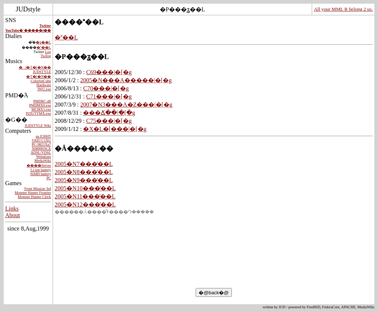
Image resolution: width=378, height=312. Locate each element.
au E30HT (43, 136)
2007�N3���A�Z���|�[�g (126, 104)
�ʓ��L (43, 42)
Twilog (46, 56)
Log (48, 52)
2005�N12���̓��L (85, 204)
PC (49, 178)
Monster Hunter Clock (34, 197)
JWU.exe (44, 89)
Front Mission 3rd (37, 189)
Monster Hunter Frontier (33, 193)
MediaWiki (42, 161)
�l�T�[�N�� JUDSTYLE (35, 69)
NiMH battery (40, 174)
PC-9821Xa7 (41, 144)
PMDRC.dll (42, 101)
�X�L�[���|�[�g (114, 129)
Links (11, 208)
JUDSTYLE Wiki (38, 126)
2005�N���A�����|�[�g (126, 80)
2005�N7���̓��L (84, 164)
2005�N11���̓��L (85, 196)
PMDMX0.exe (40, 105)
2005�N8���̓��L (84, 172)
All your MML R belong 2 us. (343, 9)
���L (44, 47)
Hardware (44, 85)
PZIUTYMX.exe (38, 113)
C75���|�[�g (108, 121)
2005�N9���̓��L (84, 180)
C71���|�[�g (108, 96)
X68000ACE (41, 148)
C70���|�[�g (105, 88)
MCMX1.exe (41, 109)
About (12, 215)
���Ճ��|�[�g (109, 113)
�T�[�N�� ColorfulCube (38, 78)
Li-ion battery (41, 170)
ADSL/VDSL (41, 152)
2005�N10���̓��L (85, 188)
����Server (39, 165)
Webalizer (43, 157)
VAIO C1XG (41, 140)
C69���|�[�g (108, 72)
